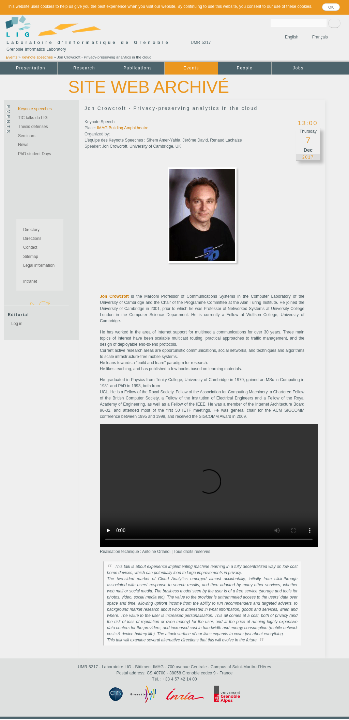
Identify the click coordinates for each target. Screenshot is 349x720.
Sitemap (30, 256)
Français (320, 37)
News (23, 144)
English (291, 37)
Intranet (30, 281)
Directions (32, 238)
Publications (137, 68)
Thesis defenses (33, 126)
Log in (16, 323)
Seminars (26, 135)
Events (11, 57)
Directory (31, 229)
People (245, 68)
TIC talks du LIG (33, 117)
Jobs (298, 68)
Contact (30, 247)
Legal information (39, 265)
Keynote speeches (37, 57)
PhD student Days (34, 153)
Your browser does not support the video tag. (209, 485)
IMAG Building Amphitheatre (123, 128)
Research (84, 68)
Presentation (30, 68)
